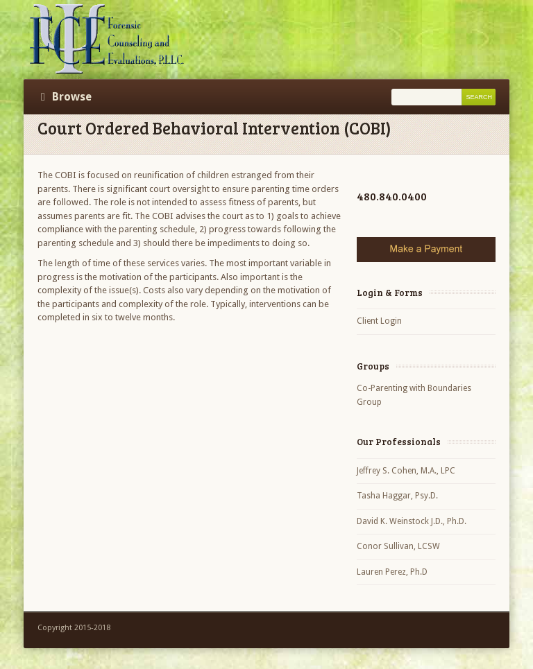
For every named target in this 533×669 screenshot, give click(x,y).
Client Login (379, 321)
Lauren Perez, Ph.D (392, 572)
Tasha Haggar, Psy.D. (397, 496)
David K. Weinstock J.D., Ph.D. (411, 521)
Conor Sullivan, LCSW (398, 546)
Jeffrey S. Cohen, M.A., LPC (406, 471)
